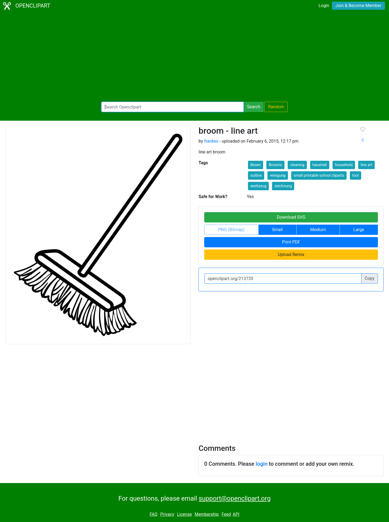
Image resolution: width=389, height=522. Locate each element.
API (236, 514)
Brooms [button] (275, 165)
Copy (369, 278)
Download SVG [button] (291, 217)
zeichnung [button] (283, 186)
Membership (206, 514)
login (261, 464)
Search (253, 106)
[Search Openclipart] (172, 107)
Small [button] (277, 229)
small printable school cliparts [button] (319, 175)
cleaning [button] (297, 165)
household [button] (344, 165)
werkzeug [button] (258, 186)
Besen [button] (255, 165)
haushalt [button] (320, 165)
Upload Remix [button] (291, 254)
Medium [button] (318, 229)
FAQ (153, 514)
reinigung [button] (278, 175)
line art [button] (366, 165)
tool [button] (355, 175)
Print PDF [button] (291, 242)
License (184, 514)
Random (276, 106)
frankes (211, 141)
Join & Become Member (358, 5)
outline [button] (256, 175)
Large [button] (358, 229)
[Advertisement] (194, 57)
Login (323, 5)
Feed (226, 514)
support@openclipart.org (234, 498)
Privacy (167, 514)
